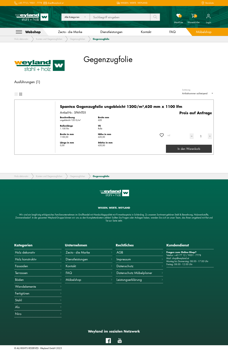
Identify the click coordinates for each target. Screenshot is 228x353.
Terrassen (38, 273)
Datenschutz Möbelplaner (140, 273)
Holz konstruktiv (38, 259)
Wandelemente (38, 286)
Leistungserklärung (140, 279)
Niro (38, 314)
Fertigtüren (38, 293)
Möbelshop (89, 279)
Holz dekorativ (21, 38)
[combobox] (75, 17)
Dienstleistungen (89, 259)
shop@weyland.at (55, 3)
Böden (38, 279)
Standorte (209, 3)
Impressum (140, 259)
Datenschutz (140, 266)
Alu (38, 307)
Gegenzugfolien (77, 38)
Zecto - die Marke (89, 252)
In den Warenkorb (189, 149)
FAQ (89, 273)
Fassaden (38, 266)
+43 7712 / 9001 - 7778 (30, 3)
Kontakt (89, 266)
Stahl (38, 300)
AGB (140, 252)
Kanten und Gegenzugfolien (49, 38)
